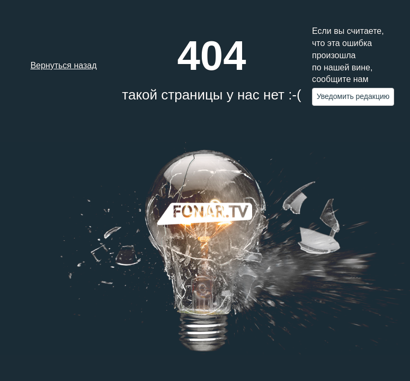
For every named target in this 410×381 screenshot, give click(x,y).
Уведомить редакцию (353, 96)
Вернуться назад (63, 65)
